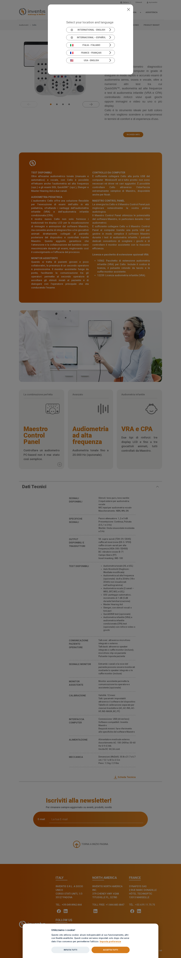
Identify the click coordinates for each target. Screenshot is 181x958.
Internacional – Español (88, 37)
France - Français (86, 53)
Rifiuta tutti (70, 950)
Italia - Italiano (85, 45)
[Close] (128, 9)
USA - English (84, 60)
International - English (87, 30)
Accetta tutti (110, 950)
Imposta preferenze (110, 941)
